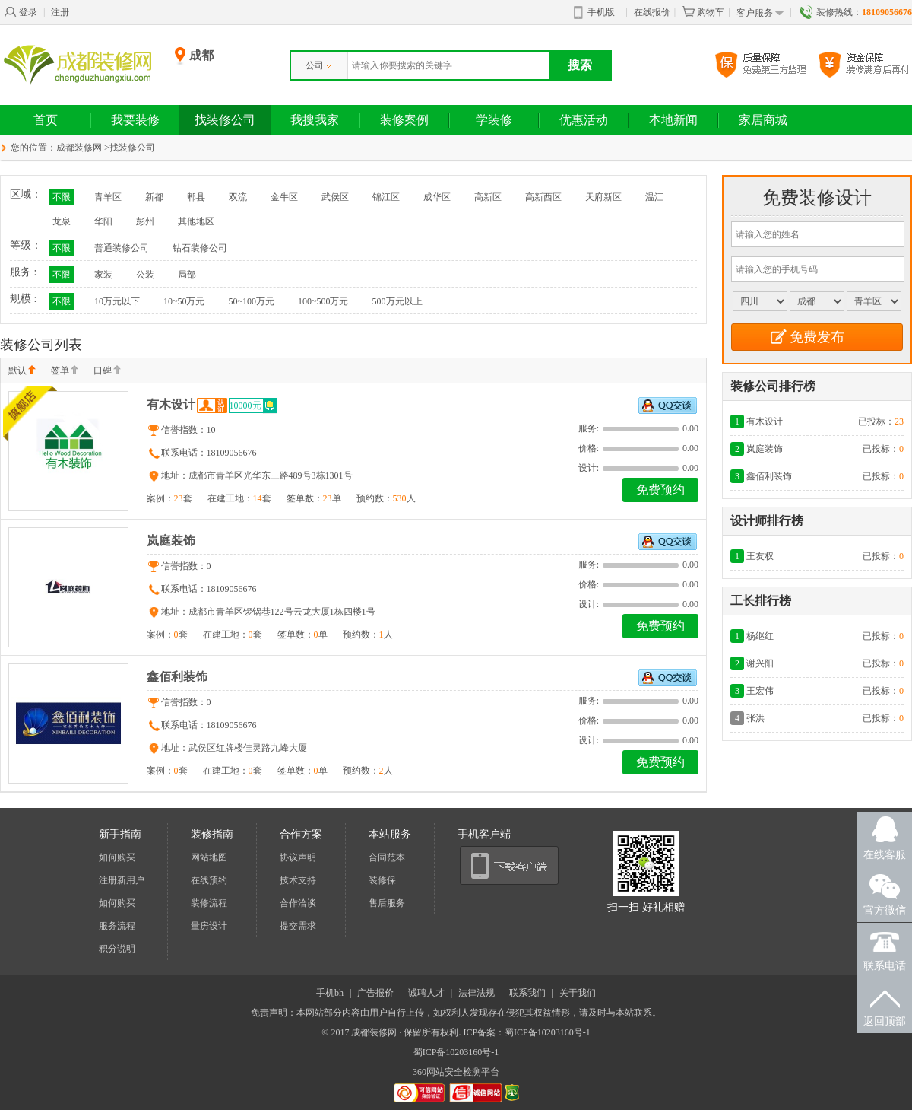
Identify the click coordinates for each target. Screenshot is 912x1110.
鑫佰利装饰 (177, 676)
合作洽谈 (298, 903)
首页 (45, 119)
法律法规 (476, 993)
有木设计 (171, 404)
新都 (154, 197)
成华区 (437, 197)
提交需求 (298, 926)
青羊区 (108, 197)
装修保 (382, 880)
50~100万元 (252, 301)
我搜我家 (314, 119)
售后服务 (387, 903)
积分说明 (117, 948)
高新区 (488, 197)
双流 (238, 197)
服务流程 (117, 926)
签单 (64, 371)
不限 (61, 197)
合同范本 (387, 857)
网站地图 (209, 857)
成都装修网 (79, 147)
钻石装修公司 (200, 248)
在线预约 (209, 880)
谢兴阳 (760, 663)
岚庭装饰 (171, 540)
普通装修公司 (121, 248)
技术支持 (298, 880)
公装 (145, 274)
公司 (318, 65)
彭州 (145, 221)
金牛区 (284, 197)
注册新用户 (121, 880)
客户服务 (760, 13)
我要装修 (135, 119)
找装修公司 (225, 119)
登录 (20, 12)
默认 (22, 371)
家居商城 (763, 119)
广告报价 (375, 993)
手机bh (330, 993)
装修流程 (209, 903)
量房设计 (209, 926)
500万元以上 (397, 301)
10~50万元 (184, 301)
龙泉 (61, 221)
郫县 (196, 197)
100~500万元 (323, 301)
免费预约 (660, 489)
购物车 (703, 12)
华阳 (103, 221)
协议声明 (298, 857)
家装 (103, 274)
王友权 (760, 556)
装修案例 (404, 119)
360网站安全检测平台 (456, 1072)
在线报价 (652, 12)
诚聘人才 (426, 993)
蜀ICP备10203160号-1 (456, 1052)
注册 (60, 12)
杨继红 (760, 636)
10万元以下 (117, 301)
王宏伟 (760, 690)
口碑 (107, 371)
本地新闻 (673, 119)
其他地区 (196, 221)
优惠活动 (583, 119)
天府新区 (603, 197)
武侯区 (335, 197)
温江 (654, 197)
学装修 (494, 119)
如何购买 (117, 857)
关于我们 (577, 993)
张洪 (755, 718)
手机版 (594, 13)
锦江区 (386, 197)
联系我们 (527, 993)
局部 (187, 274)
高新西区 (543, 197)
